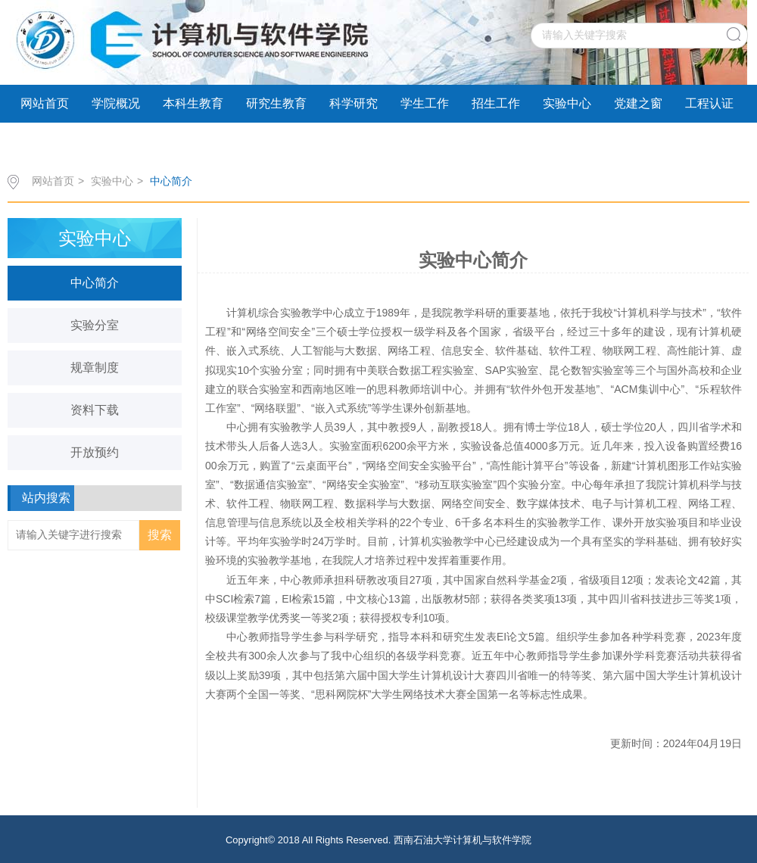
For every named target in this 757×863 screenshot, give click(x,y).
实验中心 (567, 103)
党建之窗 (638, 103)
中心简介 (171, 181)
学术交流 (44, 141)
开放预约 (94, 452)
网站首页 (44, 103)
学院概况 (116, 103)
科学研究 (353, 103)
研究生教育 (276, 103)
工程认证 (709, 103)
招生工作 (496, 103)
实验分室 (94, 325)
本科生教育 (193, 103)
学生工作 (424, 103)
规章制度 (94, 367)
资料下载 (94, 409)
